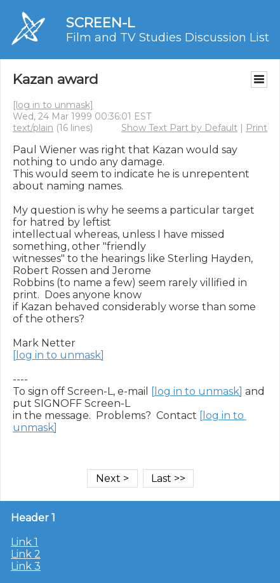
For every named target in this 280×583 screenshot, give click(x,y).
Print (256, 128)
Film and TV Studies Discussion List (167, 38)
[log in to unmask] (53, 105)
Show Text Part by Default (179, 128)
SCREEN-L (100, 23)
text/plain (33, 128)
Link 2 (26, 554)
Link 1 (24, 542)
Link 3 (26, 566)
